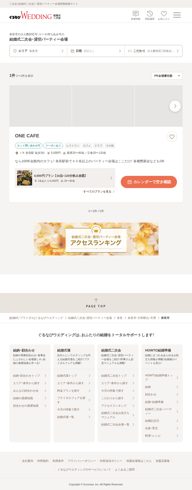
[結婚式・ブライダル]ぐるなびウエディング (36, 318)
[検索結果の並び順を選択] (167, 76)
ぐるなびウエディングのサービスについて (84, 469)
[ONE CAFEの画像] (96, 106)
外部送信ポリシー (111, 461)
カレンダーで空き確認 (149, 182)
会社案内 (27, 461)
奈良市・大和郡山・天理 (142, 318)
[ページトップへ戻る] (96, 303)
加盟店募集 (163, 461)
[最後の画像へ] (175, 106)
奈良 (120, 318)
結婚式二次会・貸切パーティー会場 (90, 318)
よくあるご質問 (125, 469)
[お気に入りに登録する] (172, 136)
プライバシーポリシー (82, 461)
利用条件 (58, 461)
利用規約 (43, 461)
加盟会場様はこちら (139, 461)
